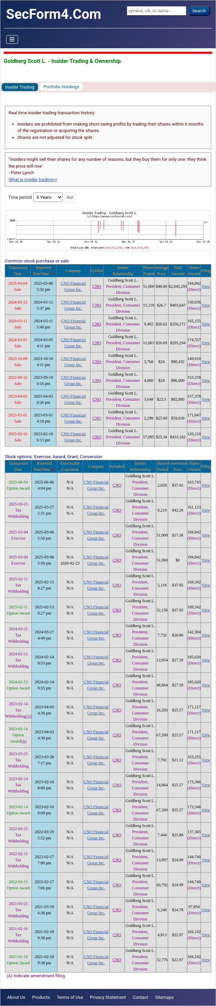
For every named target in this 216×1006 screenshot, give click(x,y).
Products (41, 997)
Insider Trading (20, 87)
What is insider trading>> (33, 179)
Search (199, 10)
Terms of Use (70, 997)
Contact (140, 997)
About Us (16, 997)
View (206, 286)
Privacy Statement (108, 997)
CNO (97, 286)
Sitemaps (164, 997)
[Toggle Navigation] (12, 39)
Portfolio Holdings (61, 86)
